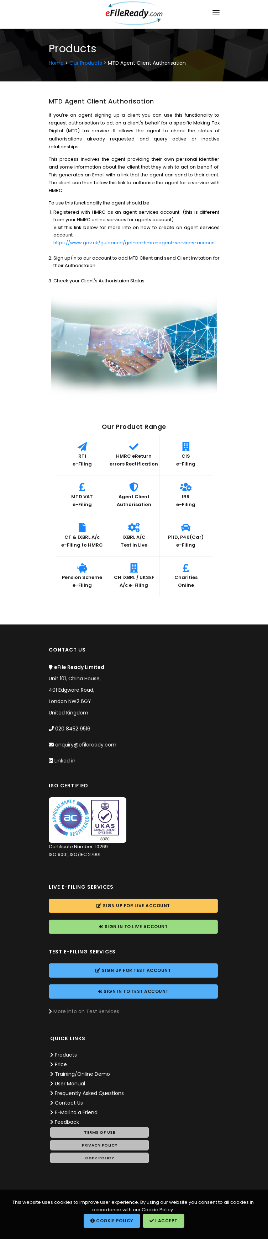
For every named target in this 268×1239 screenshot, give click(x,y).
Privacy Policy (99, 1145)
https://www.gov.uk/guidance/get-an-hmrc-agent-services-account (134, 242)
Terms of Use (99, 1132)
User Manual (70, 1083)
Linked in (64, 760)
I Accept (163, 1221)
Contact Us (69, 1102)
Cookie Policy (111, 1221)
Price (61, 1064)
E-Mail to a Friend (76, 1112)
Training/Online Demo (82, 1074)
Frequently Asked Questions (89, 1093)
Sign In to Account (133, 927)
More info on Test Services (86, 1011)
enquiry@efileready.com (85, 744)
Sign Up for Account (133, 906)
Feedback (67, 1122)
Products (66, 1054)
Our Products (85, 63)
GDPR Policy (99, 1158)
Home (56, 63)
